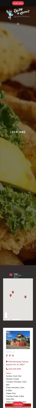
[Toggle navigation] (18, 24)
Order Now (18, 3)
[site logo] (18, 14)
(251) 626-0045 (14, 369)
